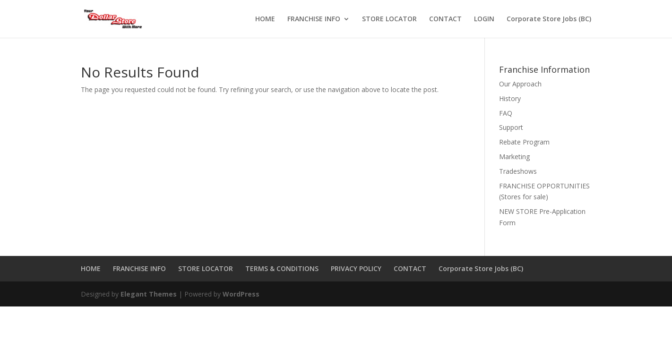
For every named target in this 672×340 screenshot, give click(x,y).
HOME (265, 19)
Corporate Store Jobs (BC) (549, 19)
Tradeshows (518, 171)
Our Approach (520, 83)
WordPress (241, 293)
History (510, 98)
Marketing (514, 156)
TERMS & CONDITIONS (282, 268)
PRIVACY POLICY (356, 268)
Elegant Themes (149, 293)
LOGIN (484, 19)
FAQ (505, 113)
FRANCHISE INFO (313, 19)
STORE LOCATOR (389, 19)
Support (511, 127)
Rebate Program (524, 141)
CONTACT (445, 19)
